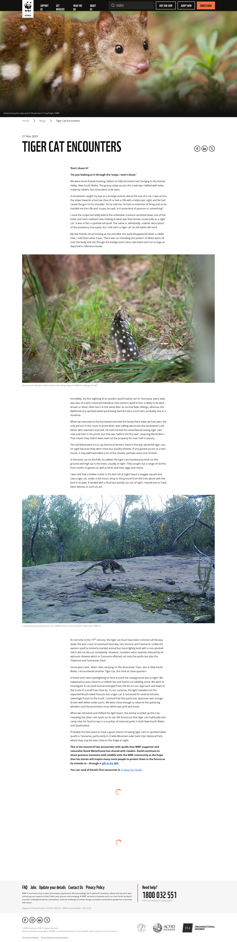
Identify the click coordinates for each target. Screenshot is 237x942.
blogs (42, 120)
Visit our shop (165, 5)
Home (25, 120)
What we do (78, 7)
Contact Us (75, 886)
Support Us (44, 7)
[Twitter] (212, 149)
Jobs (33, 886)
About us (93, 7)
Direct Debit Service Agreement (54, 937)
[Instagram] (32, 920)
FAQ (24, 886)
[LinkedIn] (205, 149)
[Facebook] (197, 149)
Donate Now (206, 5)
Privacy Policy (95, 886)
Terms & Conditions (30, 937)
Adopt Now (186, 5)
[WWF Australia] (28, 9)
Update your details (52, 886)
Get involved (60, 7)
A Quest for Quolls (131, 770)
